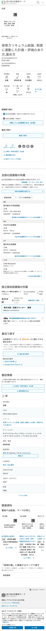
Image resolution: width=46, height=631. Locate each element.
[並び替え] (10, 197)
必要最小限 (12, 628)
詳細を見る (6, 622)
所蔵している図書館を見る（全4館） (23, 123)
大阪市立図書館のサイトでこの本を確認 (29, 237)
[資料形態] (25, 197)
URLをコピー (13, 146)
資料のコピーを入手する (9, 606)
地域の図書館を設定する (29, 191)
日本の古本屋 (11, 361)
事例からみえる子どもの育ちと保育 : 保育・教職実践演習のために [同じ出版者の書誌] (27, 539)
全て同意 (34, 628)
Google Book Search (14, 364)
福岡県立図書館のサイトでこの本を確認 (29, 256)
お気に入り (6, 146)
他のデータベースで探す (12, 159)
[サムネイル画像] (10, 526)
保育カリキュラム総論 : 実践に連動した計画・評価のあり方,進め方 (23, 423)
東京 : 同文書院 (8, 465)
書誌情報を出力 (9, 155)
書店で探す (23, 135)
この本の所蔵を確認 (35, 276)
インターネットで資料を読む (11, 603)
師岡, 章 (6, 453)
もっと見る (11, 547)
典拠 (20, 456)
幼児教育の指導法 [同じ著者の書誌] (8, 536)
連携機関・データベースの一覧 (33, 182)
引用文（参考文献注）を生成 (13, 151)
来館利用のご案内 (36, 300)
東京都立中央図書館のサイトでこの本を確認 (27, 217)
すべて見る (38, 90)
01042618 (26, 453)
